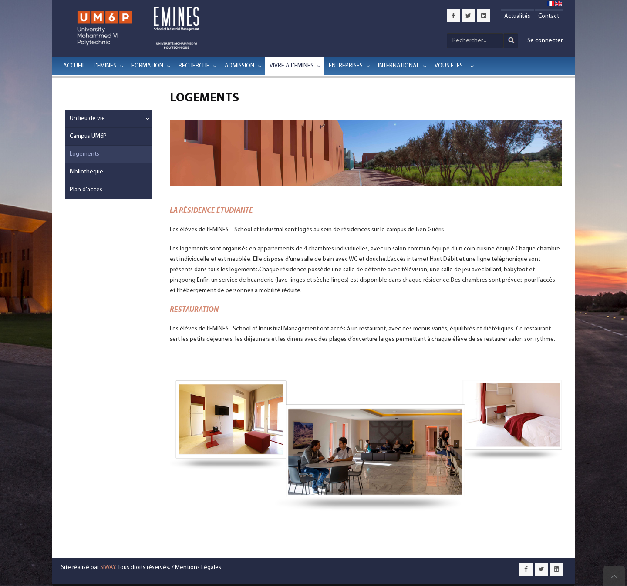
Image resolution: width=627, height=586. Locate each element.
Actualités (517, 16)
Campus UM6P (88, 136)
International (398, 66)
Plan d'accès (86, 189)
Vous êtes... (451, 66)
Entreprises (346, 66)
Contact (548, 16)
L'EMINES (105, 66)
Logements (84, 154)
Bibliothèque (86, 172)
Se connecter (545, 40)
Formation (147, 66)
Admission (239, 66)
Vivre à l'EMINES (292, 66)
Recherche (194, 66)
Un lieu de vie (87, 118)
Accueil (74, 66)
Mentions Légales (198, 567)
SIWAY (107, 567)
